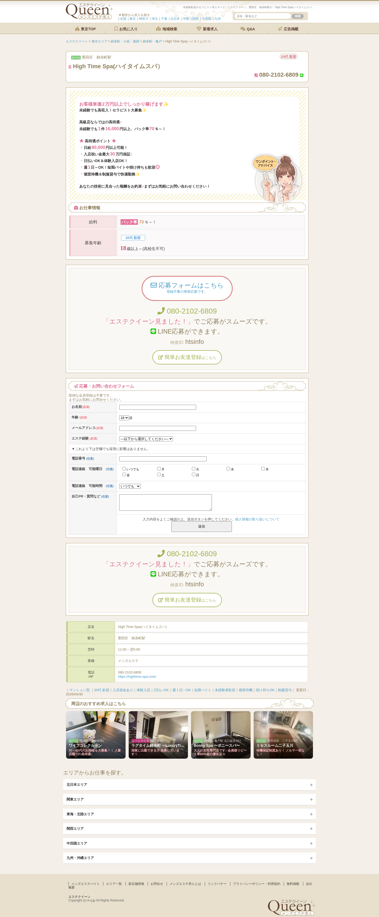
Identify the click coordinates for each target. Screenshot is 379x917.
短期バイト (202, 690)
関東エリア (75, 799)
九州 (218, 19)
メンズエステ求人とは (185, 884)
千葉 (164, 19)
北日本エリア (77, 785)
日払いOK (161, 690)
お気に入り (126, 29)
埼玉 (155, 19)
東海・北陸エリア (80, 814)
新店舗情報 (136, 884)
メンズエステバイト (85, 884)
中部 (186, 19)
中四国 (206, 19)
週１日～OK (181, 690)
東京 (132, 19)
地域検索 (166, 29)
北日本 (175, 19)
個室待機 (245, 690)
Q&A (248, 29)
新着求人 (207, 29)
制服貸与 (285, 690)
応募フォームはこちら (187, 288)
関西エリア (75, 829)
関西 (195, 19)
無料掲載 (293, 884)
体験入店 (143, 690)
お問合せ (157, 884)
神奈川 (143, 19)
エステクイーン (79, 897)
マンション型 (79, 690)
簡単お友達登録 (187, 357)
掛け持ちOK (265, 690)
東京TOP (85, 29)
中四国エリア (77, 843)
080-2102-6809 (187, 311)
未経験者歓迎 (225, 690)
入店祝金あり (123, 690)
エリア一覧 (114, 884)
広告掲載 (288, 29)
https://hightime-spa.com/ (137, 677)
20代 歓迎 (101, 690)
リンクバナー (217, 884)
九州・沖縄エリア (80, 858)
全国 (123, 19)
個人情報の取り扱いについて (257, 519)
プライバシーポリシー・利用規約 (256, 884)
